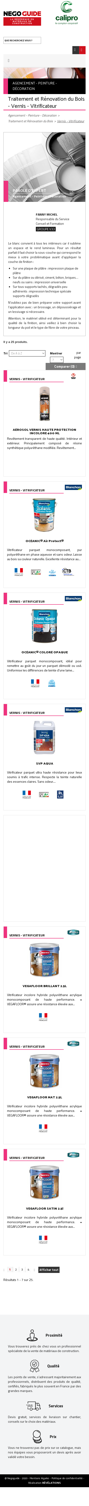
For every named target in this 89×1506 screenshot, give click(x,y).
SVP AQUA (44, 764)
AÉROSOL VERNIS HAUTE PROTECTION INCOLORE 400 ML (44, 431)
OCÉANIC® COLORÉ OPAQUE (44, 652)
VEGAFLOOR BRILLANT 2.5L (45, 986)
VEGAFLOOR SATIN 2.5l (44, 1209)
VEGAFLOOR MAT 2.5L (44, 1097)
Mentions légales (40, 1478)
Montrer (56, 353)
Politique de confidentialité (67, 1478)
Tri (5, 353)
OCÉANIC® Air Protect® (45, 541)
